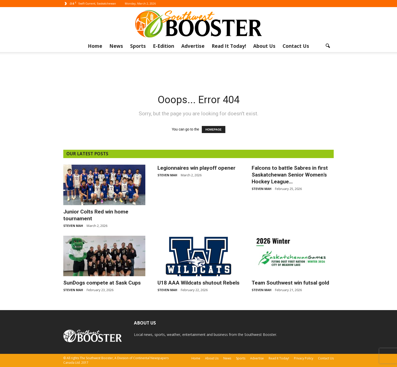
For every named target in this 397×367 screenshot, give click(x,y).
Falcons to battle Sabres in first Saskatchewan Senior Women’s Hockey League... (290, 175)
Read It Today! (229, 46)
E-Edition (163, 46)
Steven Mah (73, 226)
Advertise (193, 46)
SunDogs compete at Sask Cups (102, 283)
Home (95, 46)
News (116, 46)
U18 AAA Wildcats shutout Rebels (198, 283)
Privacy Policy (303, 358)
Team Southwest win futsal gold (290, 283)
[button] (328, 46)
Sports (138, 46)
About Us (264, 46)
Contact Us (296, 46)
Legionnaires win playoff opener (196, 168)
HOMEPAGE (214, 129)
